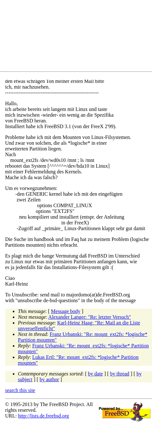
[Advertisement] (78, 37)
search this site (20, 390)
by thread (119, 373)
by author (49, 379)
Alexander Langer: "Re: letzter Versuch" (89, 317)
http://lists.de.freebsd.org (43, 415)
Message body (65, 311)
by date (95, 373)
